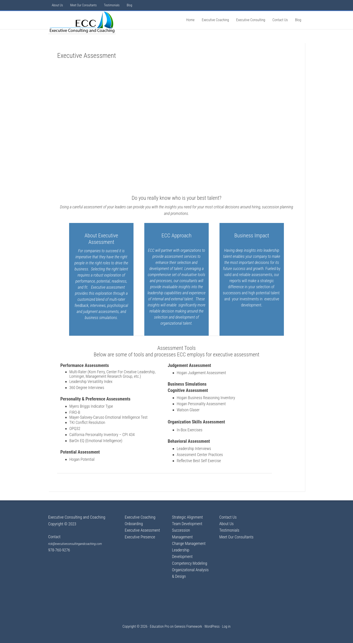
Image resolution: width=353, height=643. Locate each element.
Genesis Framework (188, 626)
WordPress (211, 626)
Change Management (189, 543)
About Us (226, 523)
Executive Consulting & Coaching (82, 22)
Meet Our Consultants (236, 537)
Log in (226, 626)
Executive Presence (140, 537)
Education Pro (159, 626)
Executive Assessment (142, 530)
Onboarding (134, 523)
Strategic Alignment (187, 517)
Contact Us (228, 517)
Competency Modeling (189, 563)
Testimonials (229, 530)
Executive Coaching (140, 517)
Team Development (187, 523)
